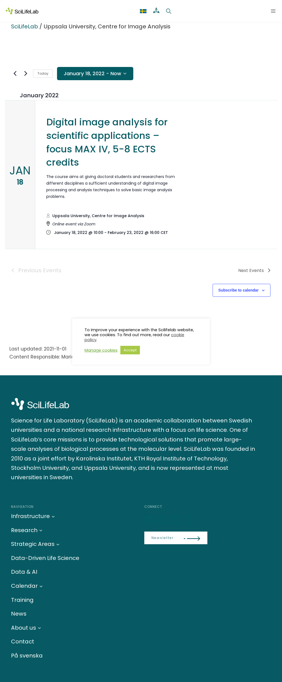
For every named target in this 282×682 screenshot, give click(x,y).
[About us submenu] (39, 627)
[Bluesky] (162, 520)
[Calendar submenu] (41, 585)
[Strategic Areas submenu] (57, 544)
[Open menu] (273, 11)
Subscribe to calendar (238, 290)
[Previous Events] (15, 73)
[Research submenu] (40, 530)
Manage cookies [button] (101, 350)
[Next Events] (25, 73)
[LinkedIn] (149, 520)
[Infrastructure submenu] (53, 516)
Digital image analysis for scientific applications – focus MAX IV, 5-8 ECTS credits (107, 142)
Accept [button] (130, 350)
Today (42, 73)
